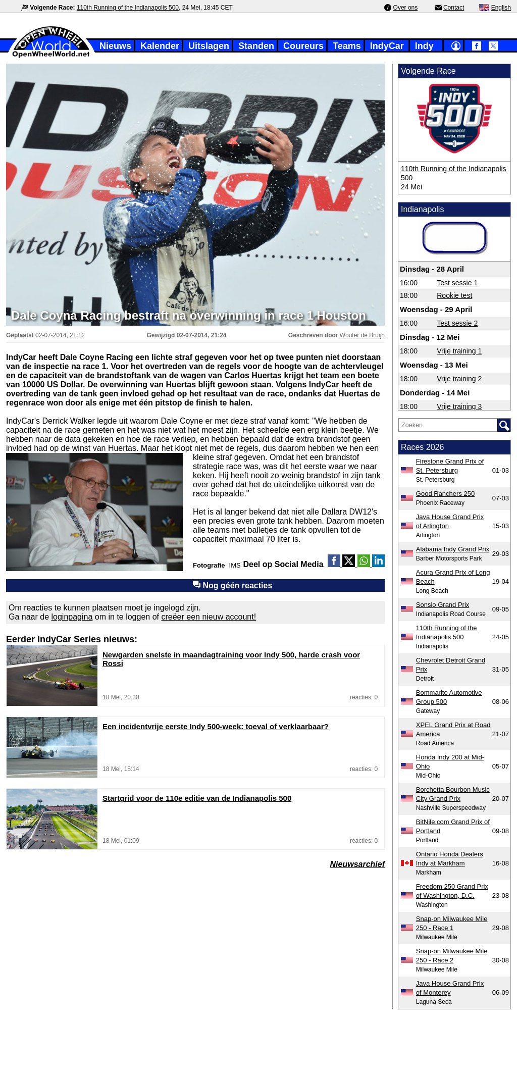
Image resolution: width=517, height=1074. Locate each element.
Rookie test (454, 295)
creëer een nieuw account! (208, 616)
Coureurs (303, 46)
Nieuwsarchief (357, 864)
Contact (453, 7)
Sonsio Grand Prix (443, 604)
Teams (347, 46)
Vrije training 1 (459, 351)
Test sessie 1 (457, 283)
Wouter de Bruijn (362, 335)
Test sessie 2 (457, 323)
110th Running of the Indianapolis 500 (128, 7)
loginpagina (72, 616)
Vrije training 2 (459, 379)
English (501, 7)
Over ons (405, 7)
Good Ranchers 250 (445, 493)
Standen (256, 46)
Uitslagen (208, 46)
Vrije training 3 (459, 406)
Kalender (159, 46)
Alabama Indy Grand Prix (452, 549)
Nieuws (115, 46)
